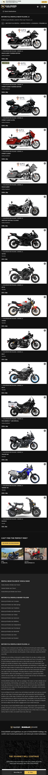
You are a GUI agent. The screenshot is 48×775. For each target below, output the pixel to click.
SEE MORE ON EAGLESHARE (10, 543)
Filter (30, 772)
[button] (24, 44)
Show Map (17, 772)
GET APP (44, 2)
